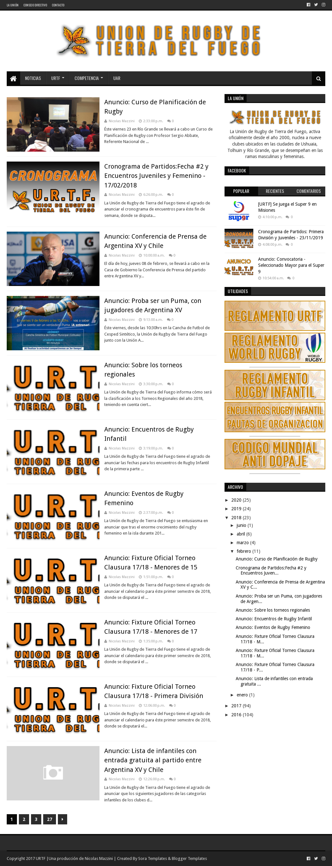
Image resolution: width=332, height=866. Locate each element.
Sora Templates (152, 858)
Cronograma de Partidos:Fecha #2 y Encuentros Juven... (271, 570)
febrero (244, 551)
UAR (116, 78)
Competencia (87, 78)
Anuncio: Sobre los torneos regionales (273, 610)
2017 (237, 705)
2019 (237, 508)
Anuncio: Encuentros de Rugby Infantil (274, 618)
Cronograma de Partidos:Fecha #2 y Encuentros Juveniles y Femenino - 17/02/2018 (156, 176)
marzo (243, 542)
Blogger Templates (189, 858)
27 (49, 819)
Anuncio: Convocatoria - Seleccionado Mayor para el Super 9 (291, 265)
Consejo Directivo (35, 5)
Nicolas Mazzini (99, 858)
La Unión (13, 5)
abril (241, 533)
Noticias (33, 78)
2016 (237, 714)
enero (243, 694)
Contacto (58, 5)
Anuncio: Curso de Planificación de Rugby (277, 558)
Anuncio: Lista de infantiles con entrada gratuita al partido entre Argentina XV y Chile (153, 760)
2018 (237, 517)
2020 (237, 500)
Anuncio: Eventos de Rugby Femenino (273, 627)
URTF (55, 78)
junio (242, 525)
